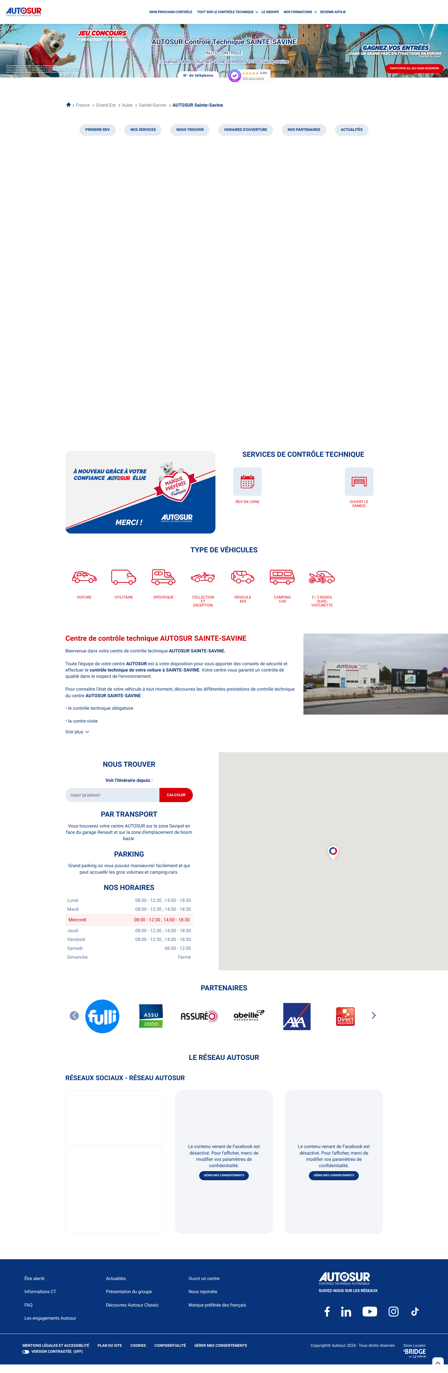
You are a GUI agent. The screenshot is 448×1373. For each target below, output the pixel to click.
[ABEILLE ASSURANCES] (248, 1025)
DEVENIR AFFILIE (333, 12)
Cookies (137, 1355)
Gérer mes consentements (224, 1184)
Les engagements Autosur (50, 1327)
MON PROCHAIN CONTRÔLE (170, 12)
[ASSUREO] (200, 1025)
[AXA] (297, 1025)
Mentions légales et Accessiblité (55, 1355)
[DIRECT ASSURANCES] (345, 1025)
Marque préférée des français (217, 1314)
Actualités (116, 1287)
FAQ (28, 1314)
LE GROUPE (270, 12)
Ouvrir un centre (204, 1287)
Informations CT (40, 1300)
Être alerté (34, 1287)
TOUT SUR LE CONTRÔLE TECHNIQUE (225, 12)
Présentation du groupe (129, 1300)
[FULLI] (103, 1025)
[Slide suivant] (373, 1024)
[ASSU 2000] (151, 1025)
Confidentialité (169, 1355)
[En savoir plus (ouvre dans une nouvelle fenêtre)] (140, 492)
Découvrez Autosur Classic (132, 1314)
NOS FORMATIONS (298, 12)
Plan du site (109, 1355)
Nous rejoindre (203, 1300)
